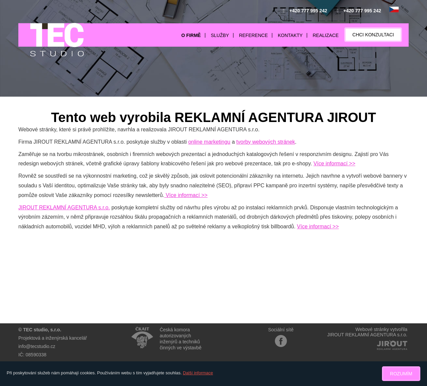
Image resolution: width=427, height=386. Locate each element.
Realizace (326, 35)
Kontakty (290, 35)
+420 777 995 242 (308, 10)
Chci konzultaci (373, 34)
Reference (253, 35)
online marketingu (209, 142)
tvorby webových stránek (265, 142)
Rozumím (401, 373)
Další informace (198, 372)
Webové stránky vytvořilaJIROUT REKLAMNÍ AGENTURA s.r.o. (367, 332)
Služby (220, 35)
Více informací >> (334, 163)
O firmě (191, 35)
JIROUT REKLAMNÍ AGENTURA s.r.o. (64, 207)
